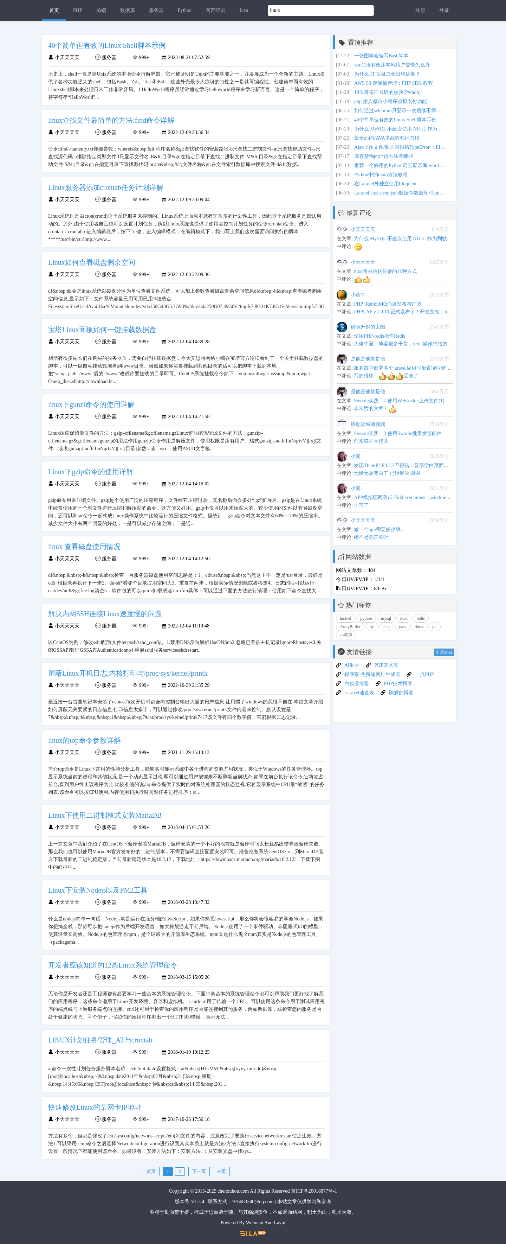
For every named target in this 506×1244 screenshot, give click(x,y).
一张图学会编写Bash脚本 (381, 55)
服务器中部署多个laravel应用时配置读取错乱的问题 (410, 368)
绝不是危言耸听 (371, 537)
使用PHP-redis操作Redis (379, 336)
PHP (77, 10)
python (366, 618)
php (386, 626)
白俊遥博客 (356, 683)
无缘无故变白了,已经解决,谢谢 (387, 473)
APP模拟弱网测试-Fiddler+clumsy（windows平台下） (411, 497)
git (434, 626)
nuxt (404, 618)
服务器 (156, 10)
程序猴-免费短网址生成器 (372, 674)
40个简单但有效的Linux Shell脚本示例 (395, 119)
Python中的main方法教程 (381, 174)
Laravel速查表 (359, 692)
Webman (254, 1222)
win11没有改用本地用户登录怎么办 (392, 65)
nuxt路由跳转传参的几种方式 (385, 271)
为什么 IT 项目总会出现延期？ (387, 74)
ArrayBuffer (350, 626)
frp (372, 626)
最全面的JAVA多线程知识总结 (387, 138)
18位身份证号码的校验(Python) (387, 92)
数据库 (127, 10)
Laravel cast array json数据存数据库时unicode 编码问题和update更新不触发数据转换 (400, 193)
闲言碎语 (215, 10)
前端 (101, 10)
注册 (420, 10)
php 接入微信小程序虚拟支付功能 (390, 101)
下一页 (199, 1171)
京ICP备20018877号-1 (314, 1191)
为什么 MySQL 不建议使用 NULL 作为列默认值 (400, 129)
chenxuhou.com (233, 1191)
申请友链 (444, 652)
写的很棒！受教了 (386, 375)
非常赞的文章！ (375, 408)
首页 (54, 10)
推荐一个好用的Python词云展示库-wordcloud (400, 165)
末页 (221, 1171)
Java (243, 10)
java (402, 626)
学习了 (361, 505)
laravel (345, 618)
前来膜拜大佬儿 (371, 441)
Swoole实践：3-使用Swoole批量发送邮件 (398, 433)
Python (185, 10)
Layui (280, 1222)
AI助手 (351, 665)
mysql (386, 618)
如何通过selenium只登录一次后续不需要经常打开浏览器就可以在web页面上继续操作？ (400, 110)
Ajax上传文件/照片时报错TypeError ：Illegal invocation (400, 147)
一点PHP (424, 674)
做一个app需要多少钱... (379, 529)
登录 (444, 10)
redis (421, 618)
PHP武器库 (386, 665)
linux (419, 626)
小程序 (346, 635)
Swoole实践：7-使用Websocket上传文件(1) (399, 400)
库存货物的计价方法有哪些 (383, 156)
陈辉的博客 (401, 692)
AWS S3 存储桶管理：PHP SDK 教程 (393, 83)
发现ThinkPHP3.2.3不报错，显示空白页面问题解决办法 (413, 465)
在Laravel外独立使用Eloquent (385, 183)
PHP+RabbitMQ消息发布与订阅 (387, 304)
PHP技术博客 (398, 683)
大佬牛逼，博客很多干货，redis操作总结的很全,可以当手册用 (421, 343)
